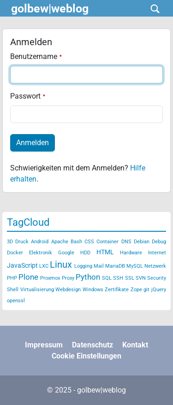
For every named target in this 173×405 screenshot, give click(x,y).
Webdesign (68, 290)
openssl (16, 301)
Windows (93, 290)
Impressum (44, 344)
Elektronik (40, 253)
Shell (12, 290)
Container (107, 242)
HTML (105, 252)
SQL (107, 278)
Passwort (28, 96)
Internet (157, 253)
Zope (136, 290)
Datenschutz (92, 344)
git (146, 290)
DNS (126, 242)
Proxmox (50, 278)
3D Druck (18, 242)
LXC (43, 266)
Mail (99, 266)
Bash (76, 242)
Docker (15, 253)
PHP (12, 278)
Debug (159, 242)
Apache (59, 242)
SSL (129, 278)
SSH (118, 278)
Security (156, 278)
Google (66, 253)
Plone (28, 277)
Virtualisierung (37, 290)
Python (88, 277)
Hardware (131, 253)
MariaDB (115, 266)
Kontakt (135, 344)
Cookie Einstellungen (86, 356)
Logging (83, 266)
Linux (61, 264)
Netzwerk (155, 266)
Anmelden (32, 142)
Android (39, 242)
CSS (89, 242)
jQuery (158, 290)
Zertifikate (117, 290)
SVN (141, 278)
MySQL (134, 266)
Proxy (68, 278)
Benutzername (36, 56)
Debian (141, 242)
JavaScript (22, 265)
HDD (85, 253)
